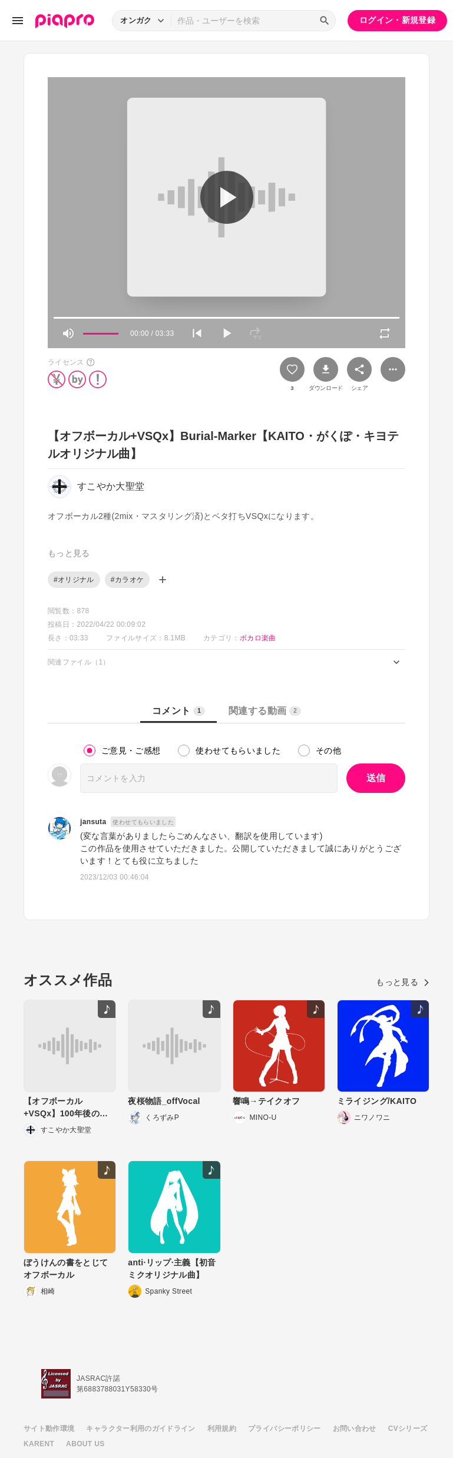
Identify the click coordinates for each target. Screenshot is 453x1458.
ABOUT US (85, 1444)
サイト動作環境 (49, 1428)
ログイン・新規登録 (397, 20)
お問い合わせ (354, 1428)
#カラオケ (127, 580)
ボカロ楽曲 (258, 638)
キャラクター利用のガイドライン (140, 1428)
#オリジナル (74, 580)
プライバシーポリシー (284, 1428)
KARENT (39, 1444)
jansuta (93, 822)
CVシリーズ (408, 1428)
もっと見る (402, 982)
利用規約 (221, 1428)
